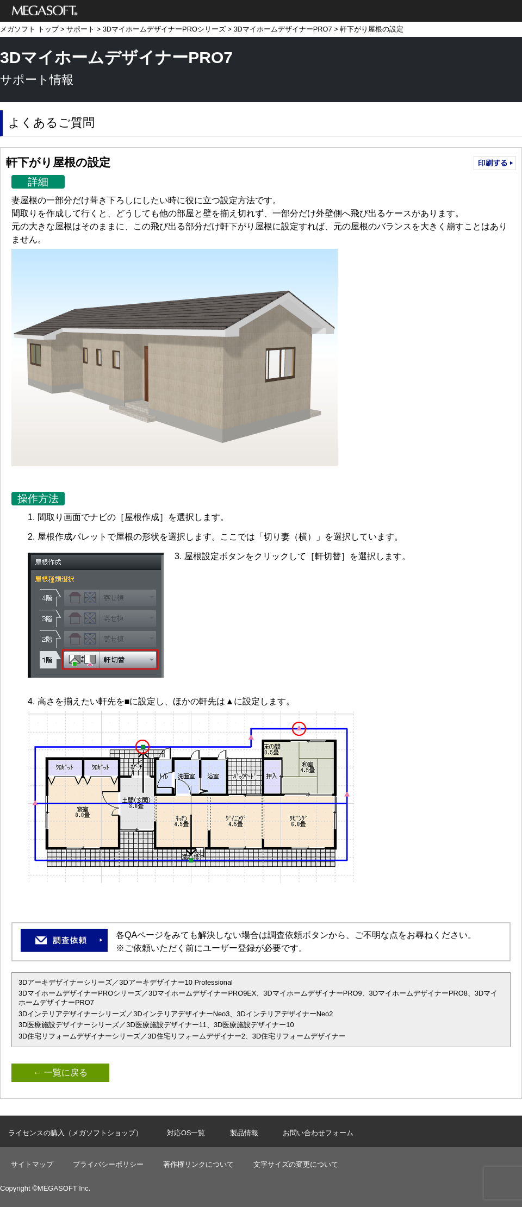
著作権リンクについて (198, 1164)
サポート (80, 29)
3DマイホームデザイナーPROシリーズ (164, 29)
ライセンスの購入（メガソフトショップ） (75, 1133)
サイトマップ (32, 1164)
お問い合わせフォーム (318, 1133)
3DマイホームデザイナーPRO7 (282, 29)
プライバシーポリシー (108, 1164)
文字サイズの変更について (295, 1164)
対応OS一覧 (186, 1133)
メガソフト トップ (29, 29)
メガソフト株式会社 (45, 11)
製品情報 (244, 1133)
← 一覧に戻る (60, 1072)
